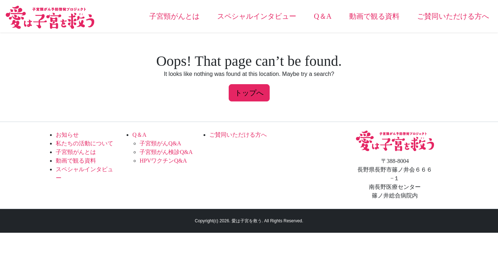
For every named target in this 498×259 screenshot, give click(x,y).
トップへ (249, 93)
